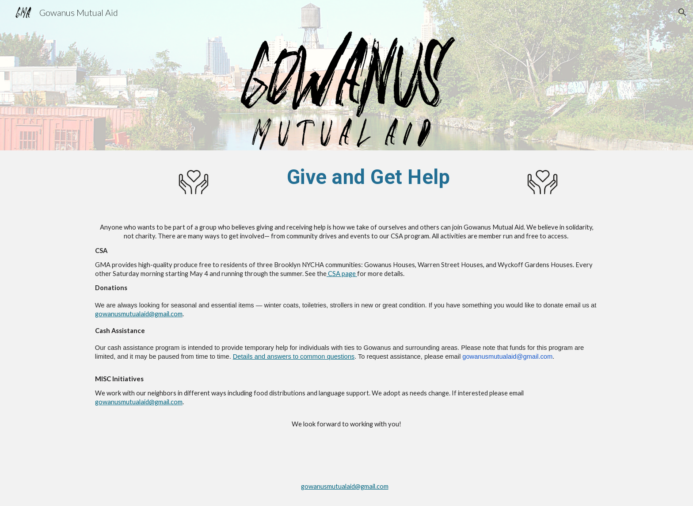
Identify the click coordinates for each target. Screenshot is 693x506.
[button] (682, 12)
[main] (368, 177)
